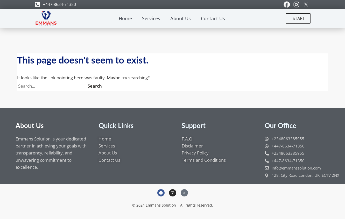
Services (151, 19)
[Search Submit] (76, 86)
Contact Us (213, 19)
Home (125, 19)
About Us (180, 19)
